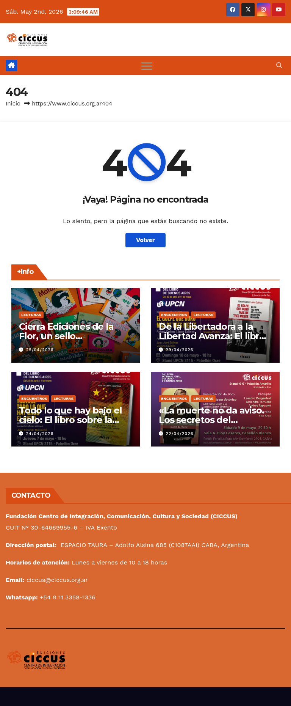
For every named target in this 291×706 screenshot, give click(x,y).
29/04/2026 (40, 349)
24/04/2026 (40, 433)
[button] (279, 65)
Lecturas (31, 315)
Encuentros (174, 315)
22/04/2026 (180, 433)
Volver (145, 240)
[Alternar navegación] (146, 65)
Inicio (13, 103)
